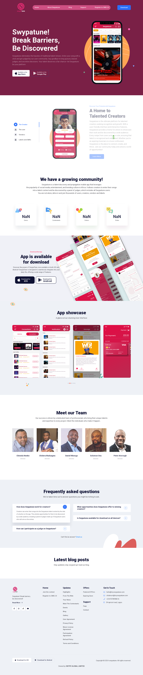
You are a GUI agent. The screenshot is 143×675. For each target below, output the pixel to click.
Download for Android (43, 660)
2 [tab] (69, 383)
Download (124, 7)
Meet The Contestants (71, 604)
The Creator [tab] (20, 124)
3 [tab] (71, 383)
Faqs (85, 606)
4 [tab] (73, 383)
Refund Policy (68, 639)
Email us (79, 537)
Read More (17, 603)
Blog (70, 7)
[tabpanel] (26, 352)
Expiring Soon (88, 596)
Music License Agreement (68, 628)
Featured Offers (89, 592)
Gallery (65, 615)
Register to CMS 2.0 (102, 7)
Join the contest (48, 592)
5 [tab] (74, 383)
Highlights (66, 592)
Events (65, 608)
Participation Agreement (67, 634)
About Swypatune (53, 7)
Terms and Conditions (71, 643)
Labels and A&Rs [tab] (22, 139)
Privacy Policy (68, 623)
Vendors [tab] (19, 134)
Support (83, 7)
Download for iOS (22, 660)
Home (37, 7)
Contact (86, 610)
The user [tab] (19, 129)
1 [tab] (68, 383)
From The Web (68, 596)
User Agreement (69, 619)
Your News (67, 600)
